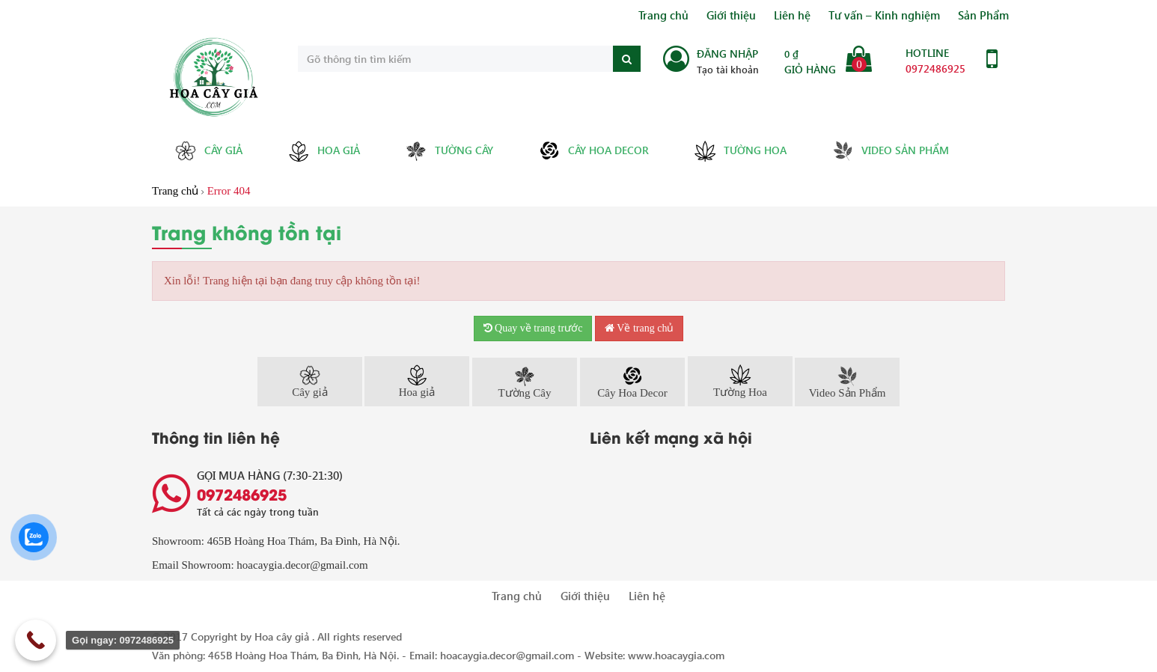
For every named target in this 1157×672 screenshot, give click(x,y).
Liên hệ (792, 14)
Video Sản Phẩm (890, 151)
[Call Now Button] (35, 640)
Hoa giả (323, 151)
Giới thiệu (731, 14)
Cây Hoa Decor (593, 151)
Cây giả (208, 151)
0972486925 (935, 68)
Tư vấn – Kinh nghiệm (884, 14)
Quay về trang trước (533, 328)
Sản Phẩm (983, 14)
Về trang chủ (639, 328)
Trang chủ (663, 14)
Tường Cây (449, 151)
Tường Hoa (740, 151)
